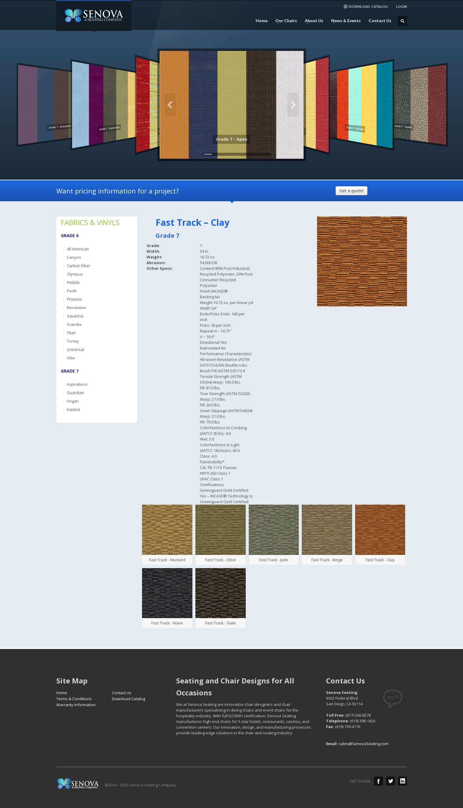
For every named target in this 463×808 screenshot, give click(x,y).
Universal (75, 349)
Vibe (71, 358)
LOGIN (401, 6)
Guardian (75, 392)
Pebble (73, 282)
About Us (312, 21)
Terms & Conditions (74, 698)
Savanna (75, 316)
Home (262, 21)
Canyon (74, 257)
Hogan (73, 401)
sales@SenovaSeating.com (363, 743)
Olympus (75, 274)
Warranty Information (76, 704)
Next (293, 105)
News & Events (344, 21)
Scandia (74, 324)
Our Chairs (284, 21)
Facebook (378, 781)
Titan (71, 332)
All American (78, 249)
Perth (72, 290)
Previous (170, 105)
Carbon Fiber (78, 265)
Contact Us (380, 21)
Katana (73, 409)
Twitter (390, 781)
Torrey (73, 341)
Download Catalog (128, 698)
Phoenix (74, 299)
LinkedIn (402, 781)
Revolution (76, 307)
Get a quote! (352, 190)
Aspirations (77, 384)
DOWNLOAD (365, 6)
